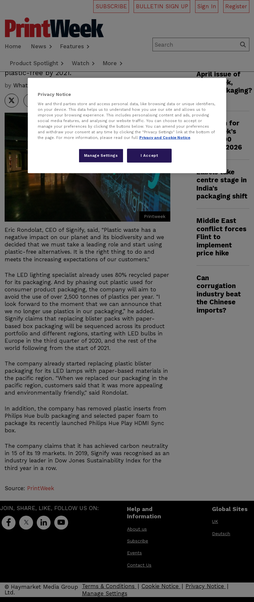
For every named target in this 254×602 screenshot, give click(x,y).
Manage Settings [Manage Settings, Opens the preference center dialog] (101, 155)
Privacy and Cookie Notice (164, 137)
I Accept (149, 155)
